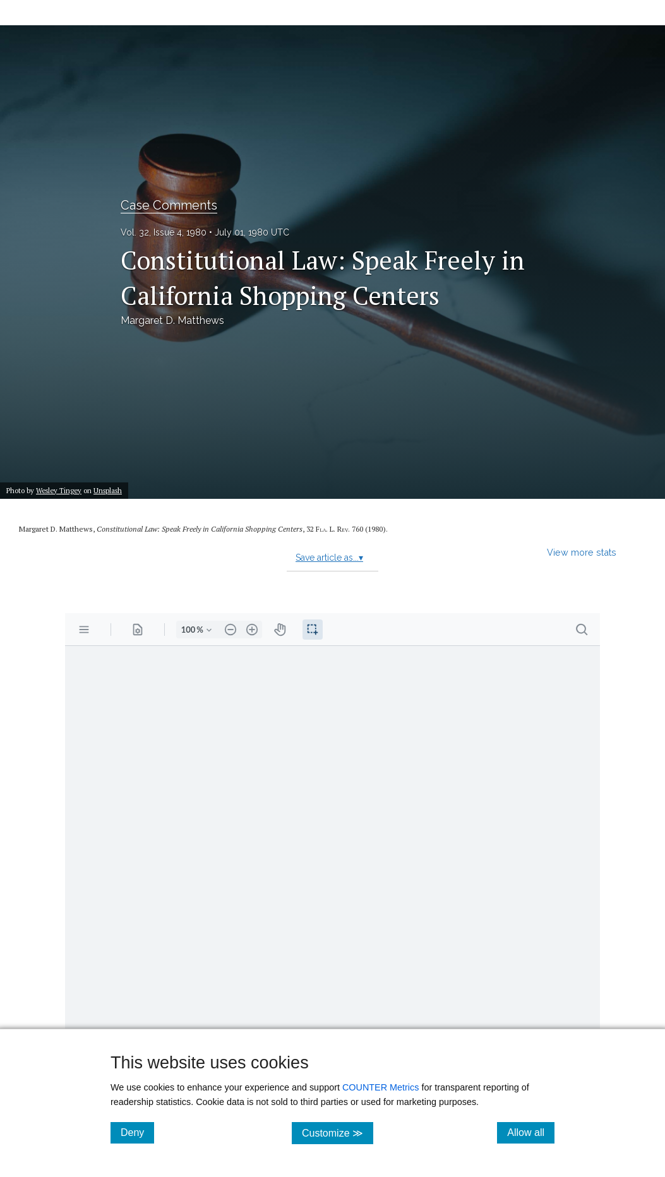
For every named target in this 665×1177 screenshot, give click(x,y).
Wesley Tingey (58, 490)
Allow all (530, 1132)
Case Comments (169, 205)
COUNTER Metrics (380, 1087)
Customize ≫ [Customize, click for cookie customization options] (337, 1132)
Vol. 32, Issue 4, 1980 (164, 232)
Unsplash (107, 490)
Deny (137, 1132)
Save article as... (329, 558)
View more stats (581, 552)
